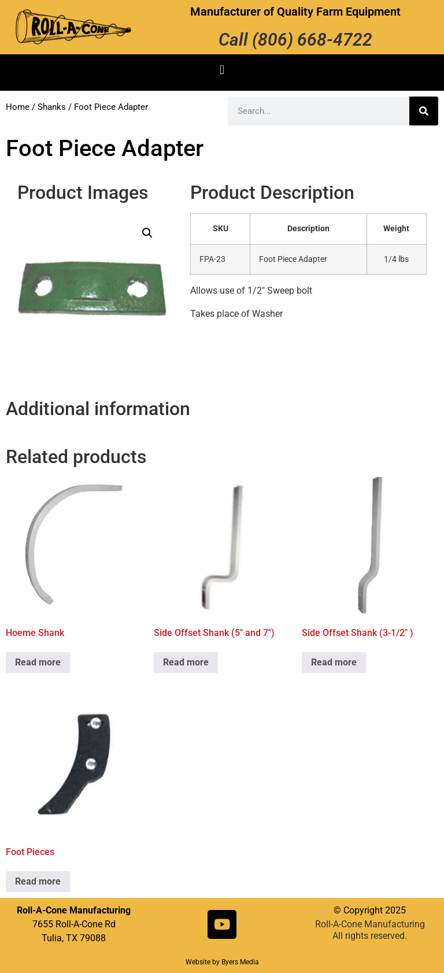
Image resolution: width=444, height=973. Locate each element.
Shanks (52, 107)
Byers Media (240, 962)
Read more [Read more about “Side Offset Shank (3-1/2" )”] (334, 662)
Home (17, 107)
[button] (221, 69)
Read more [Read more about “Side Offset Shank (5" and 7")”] (186, 662)
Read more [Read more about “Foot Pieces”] (38, 881)
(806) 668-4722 (312, 39)
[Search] (423, 111)
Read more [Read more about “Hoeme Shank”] (38, 662)
